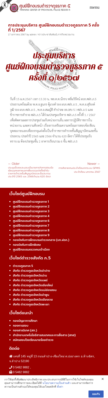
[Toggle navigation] (94, 7)
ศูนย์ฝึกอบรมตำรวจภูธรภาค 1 (31, 201)
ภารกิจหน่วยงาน (65, 34)
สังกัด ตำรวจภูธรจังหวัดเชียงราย (33, 299)
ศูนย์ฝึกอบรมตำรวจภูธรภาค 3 (31, 211)
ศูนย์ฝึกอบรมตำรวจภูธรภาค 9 (31, 235)
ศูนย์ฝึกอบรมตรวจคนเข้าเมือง (31, 249)
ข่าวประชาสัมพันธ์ (47, 34)
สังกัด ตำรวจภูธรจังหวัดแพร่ (30, 280)
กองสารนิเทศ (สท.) (25, 330)
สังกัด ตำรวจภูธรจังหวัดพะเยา (31, 304)
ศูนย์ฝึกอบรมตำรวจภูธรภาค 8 (31, 230)
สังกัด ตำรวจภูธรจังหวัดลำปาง (31, 270)
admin (33, 34)
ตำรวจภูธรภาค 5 (23, 266)
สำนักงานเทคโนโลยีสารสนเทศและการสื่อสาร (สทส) (44, 335)
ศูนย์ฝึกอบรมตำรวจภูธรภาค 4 (31, 216)
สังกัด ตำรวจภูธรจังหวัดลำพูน (31, 295)
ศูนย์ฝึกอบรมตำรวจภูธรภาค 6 (31, 221)
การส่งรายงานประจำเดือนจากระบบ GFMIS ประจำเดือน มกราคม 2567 (77, 168)
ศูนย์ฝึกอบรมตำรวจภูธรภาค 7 (31, 225)
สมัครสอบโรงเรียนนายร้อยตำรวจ (33, 340)
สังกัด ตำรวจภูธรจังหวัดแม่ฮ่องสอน (34, 290)
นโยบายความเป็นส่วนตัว (57, 394)
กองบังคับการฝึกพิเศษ (27, 244)
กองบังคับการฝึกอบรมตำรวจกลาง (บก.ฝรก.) (41, 240)
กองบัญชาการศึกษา (25, 320)
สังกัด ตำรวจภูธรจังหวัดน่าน (30, 275)
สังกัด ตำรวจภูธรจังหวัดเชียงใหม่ (33, 285)
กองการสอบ (20, 325)
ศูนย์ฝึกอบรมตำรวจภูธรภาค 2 (31, 206)
